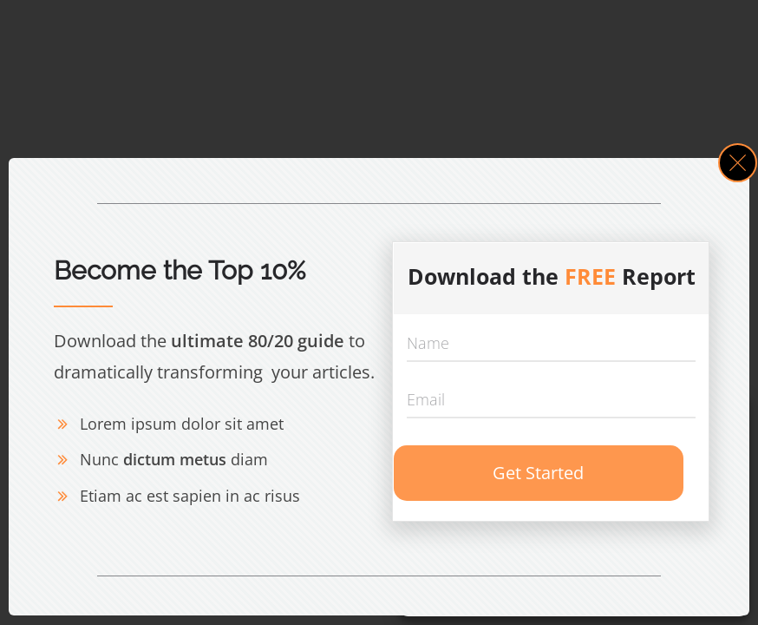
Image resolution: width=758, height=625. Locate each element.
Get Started (538, 472)
